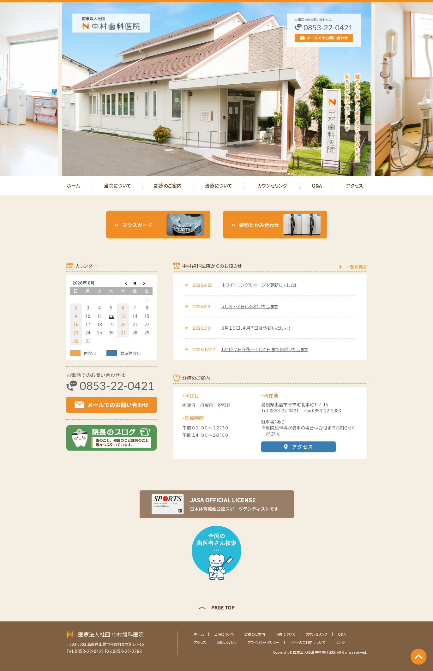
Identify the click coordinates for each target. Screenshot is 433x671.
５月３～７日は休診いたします (249, 306)
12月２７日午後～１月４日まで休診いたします (264, 349)
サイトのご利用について (307, 642)
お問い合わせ (227, 642)
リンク (340, 642)
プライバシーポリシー (264, 642)
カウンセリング (272, 185)
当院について (117, 185)
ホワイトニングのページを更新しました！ (259, 285)
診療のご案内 (168, 185)
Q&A (317, 185)
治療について (218, 185)
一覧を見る (356, 267)
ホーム (73, 185)
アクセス (354, 185)
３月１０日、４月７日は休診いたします (256, 328)
